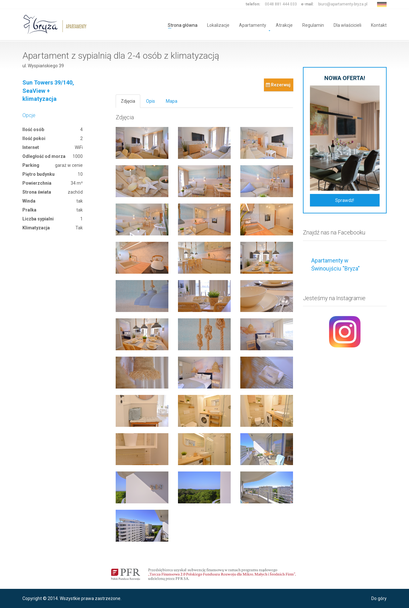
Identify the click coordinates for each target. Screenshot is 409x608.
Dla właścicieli (347, 25)
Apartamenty (252, 25)
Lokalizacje (218, 25)
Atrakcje (284, 25)
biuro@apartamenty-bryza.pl (342, 4)
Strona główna (182, 25)
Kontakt (379, 25)
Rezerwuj (278, 84)
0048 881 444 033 (281, 4)
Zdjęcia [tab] (128, 101)
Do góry (379, 598)
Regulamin (313, 25)
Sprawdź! (344, 200)
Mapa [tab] (171, 101)
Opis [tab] (150, 101)
